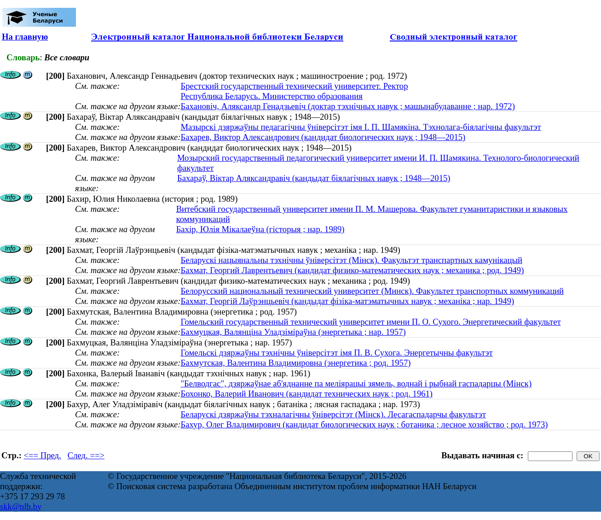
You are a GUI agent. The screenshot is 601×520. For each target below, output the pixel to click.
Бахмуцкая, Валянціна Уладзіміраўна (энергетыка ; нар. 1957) (292, 332)
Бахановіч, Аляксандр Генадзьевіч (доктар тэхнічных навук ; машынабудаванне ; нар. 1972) (347, 106)
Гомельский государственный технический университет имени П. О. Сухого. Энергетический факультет (370, 322)
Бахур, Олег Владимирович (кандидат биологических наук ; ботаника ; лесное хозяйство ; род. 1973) (364, 424)
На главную (25, 36)
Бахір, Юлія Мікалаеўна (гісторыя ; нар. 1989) (260, 229)
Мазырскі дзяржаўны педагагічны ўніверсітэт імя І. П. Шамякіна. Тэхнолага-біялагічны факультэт (360, 127)
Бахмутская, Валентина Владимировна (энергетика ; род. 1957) (295, 363)
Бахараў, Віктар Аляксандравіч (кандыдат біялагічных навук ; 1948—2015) (314, 178)
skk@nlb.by (20, 506)
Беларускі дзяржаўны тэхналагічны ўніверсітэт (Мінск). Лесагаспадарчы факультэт (332, 414)
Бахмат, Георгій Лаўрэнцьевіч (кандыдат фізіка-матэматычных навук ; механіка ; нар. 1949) (347, 301)
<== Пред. (42, 455)
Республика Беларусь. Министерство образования (271, 96)
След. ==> (86, 455)
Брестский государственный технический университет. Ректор (294, 86)
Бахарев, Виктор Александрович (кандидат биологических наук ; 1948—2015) (322, 137)
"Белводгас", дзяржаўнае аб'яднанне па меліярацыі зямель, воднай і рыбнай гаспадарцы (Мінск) (356, 383)
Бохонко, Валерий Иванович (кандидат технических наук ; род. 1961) (306, 393)
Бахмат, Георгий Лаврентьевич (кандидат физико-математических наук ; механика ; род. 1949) (352, 270)
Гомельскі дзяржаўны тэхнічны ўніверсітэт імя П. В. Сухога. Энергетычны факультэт (336, 352)
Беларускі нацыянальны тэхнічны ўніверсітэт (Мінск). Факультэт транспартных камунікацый (351, 260)
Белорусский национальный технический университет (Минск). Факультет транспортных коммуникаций (372, 291)
